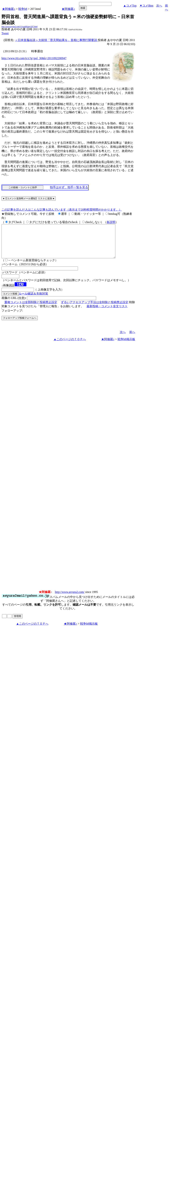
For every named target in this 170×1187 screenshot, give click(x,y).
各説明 (111, 222)
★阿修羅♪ (8, 8)
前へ (132, 338)
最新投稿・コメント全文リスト (107, 312)
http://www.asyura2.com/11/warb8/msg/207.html (19, 26)
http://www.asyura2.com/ (70, 598)
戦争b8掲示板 (126, 345)
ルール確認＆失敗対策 (33, 300)
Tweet (5, 33)
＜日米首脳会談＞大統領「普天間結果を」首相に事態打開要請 (56, 40)
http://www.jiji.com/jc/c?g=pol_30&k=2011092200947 (33, 58)
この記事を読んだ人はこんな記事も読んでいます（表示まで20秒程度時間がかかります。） (61, 209)
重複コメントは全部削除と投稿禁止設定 (30, 308)
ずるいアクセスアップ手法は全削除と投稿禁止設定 (94, 308)
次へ (159, 5)
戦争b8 (22, 8)
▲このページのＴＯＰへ (70, 345)
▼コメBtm (146, 5)
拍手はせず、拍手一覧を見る (69, 187)
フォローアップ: (12, 317)
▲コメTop (130, 5)
